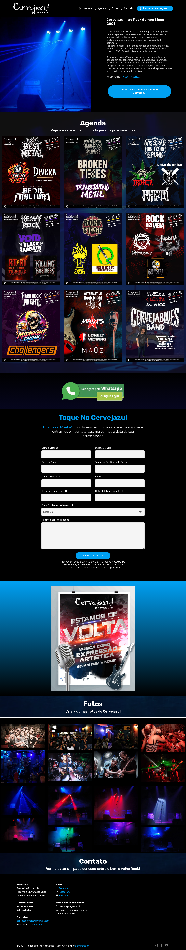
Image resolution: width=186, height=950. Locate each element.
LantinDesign (82, 945)
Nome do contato (50, 476)
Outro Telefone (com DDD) (55, 491)
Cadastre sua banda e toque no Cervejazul (139, 91)
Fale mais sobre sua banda (55, 519)
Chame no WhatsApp (59, 427)
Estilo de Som (48, 462)
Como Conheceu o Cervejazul (57, 505)
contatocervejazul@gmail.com (33, 920)
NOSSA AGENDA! (131, 76)
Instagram (64, 892)
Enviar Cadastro (93, 555)
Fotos (113, 8)
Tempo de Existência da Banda (111, 462)
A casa (85, 8)
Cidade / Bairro (103, 448)
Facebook (64, 888)
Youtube (63, 895)
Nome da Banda (49, 448)
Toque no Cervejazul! (154, 8)
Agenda (100, 8)
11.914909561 (36, 924)
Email (98, 476)
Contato (127, 8)
